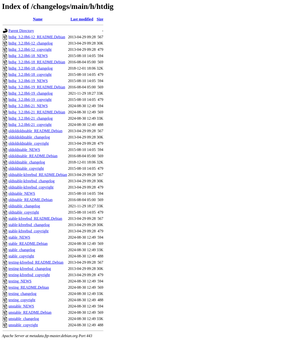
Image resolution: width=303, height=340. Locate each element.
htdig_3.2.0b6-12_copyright (30, 49)
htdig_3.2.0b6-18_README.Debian (36, 62)
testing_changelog (22, 294)
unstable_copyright (23, 325)
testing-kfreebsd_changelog (29, 269)
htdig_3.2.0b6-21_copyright (30, 125)
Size (100, 19)
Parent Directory (21, 31)
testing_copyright (21, 300)
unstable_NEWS (21, 306)
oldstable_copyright (23, 212)
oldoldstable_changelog (26, 162)
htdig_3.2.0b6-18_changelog (30, 68)
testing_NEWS (20, 281)
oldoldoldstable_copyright (28, 143)
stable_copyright (21, 256)
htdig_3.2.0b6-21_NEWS (28, 106)
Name (38, 19)
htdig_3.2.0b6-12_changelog (30, 43)
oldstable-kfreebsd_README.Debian (37, 175)
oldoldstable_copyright (26, 168)
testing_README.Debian (28, 287)
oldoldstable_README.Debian (32, 156)
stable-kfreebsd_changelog (29, 225)
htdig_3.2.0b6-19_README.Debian (36, 87)
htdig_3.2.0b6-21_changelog (30, 118)
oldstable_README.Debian (30, 200)
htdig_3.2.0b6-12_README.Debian (36, 37)
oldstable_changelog (24, 206)
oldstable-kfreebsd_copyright (31, 187)
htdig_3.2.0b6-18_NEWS (28, 56)
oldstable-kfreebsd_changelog (31, 181)
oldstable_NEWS (21, 193)
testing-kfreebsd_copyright (29, 275)
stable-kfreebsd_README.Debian (35, 218)
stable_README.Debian (28, 244)
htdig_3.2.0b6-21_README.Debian (36, 112)
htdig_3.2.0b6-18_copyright (30, 74)
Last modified (81, 19)
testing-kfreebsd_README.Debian (35, 262)
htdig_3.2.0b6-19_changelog (30, 93)
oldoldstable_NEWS (24, 150)
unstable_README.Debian (29, 312)
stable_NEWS (19, 237)
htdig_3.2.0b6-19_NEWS (28, 81)
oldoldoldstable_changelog (29, 137)
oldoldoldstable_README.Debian (35, 131)
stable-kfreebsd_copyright (28, 231)
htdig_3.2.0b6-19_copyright (30, 100)
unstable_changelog (23, 319)
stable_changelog (21, 250)
